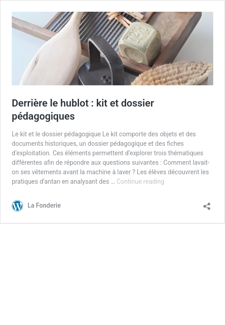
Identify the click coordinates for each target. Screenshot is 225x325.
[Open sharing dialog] (207, 203)
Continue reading (140, 181)
